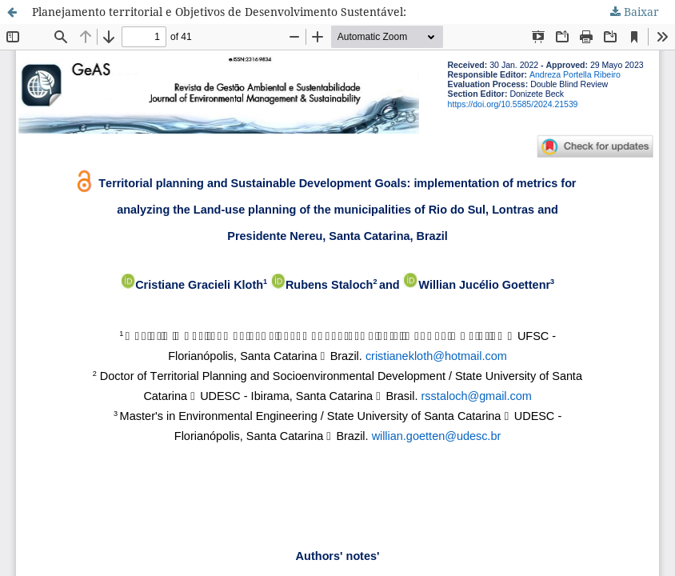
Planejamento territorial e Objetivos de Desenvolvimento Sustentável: (219, 11)
